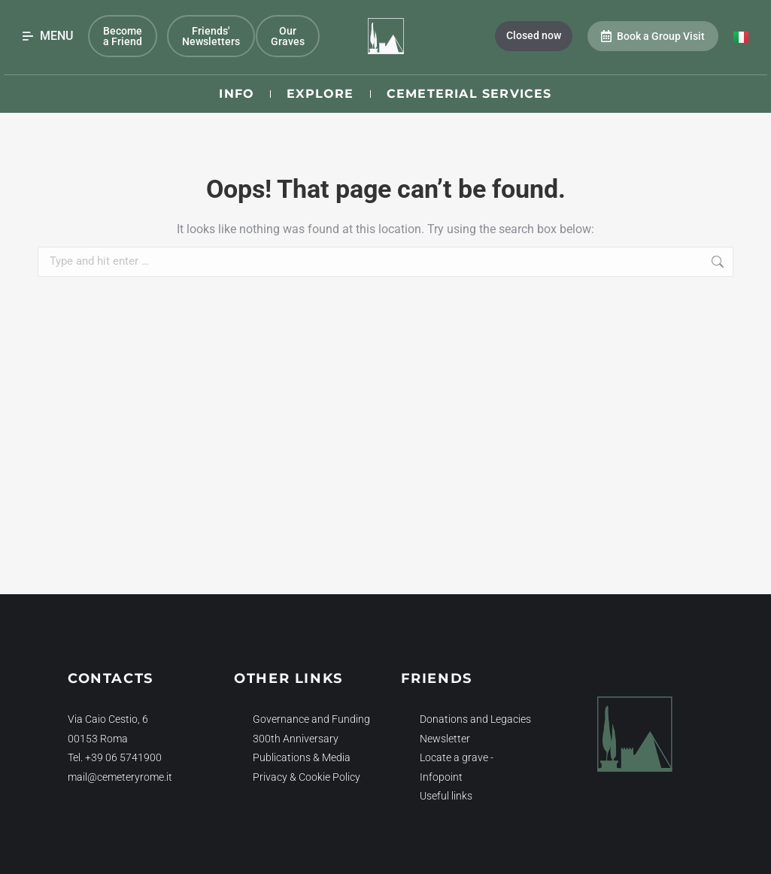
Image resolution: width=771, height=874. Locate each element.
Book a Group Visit (653, 36)
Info (236, 93)
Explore (320, 93)
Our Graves (288, 36)
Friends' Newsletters (211, 36)
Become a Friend (122, 36)
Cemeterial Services (469, 93)
